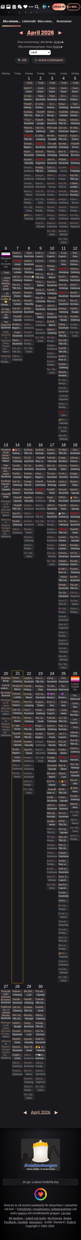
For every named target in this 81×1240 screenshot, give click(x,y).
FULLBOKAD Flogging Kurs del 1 (63, 300)
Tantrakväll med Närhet (29, 144)
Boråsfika (5, 678)
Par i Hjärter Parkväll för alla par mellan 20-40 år (40, 337)
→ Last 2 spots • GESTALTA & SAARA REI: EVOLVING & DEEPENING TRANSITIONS (75, 719)
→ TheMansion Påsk (29, 83)
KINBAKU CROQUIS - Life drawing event (52, 710)
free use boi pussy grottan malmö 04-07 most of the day (17, 348)
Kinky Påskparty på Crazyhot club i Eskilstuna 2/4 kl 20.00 (40, 215)
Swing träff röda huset (52, 215)
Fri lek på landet (63, 473)
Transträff (5, 494)
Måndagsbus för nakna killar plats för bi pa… (6, 507)
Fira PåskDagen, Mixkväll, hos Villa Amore (75, 215)
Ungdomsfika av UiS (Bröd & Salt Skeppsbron (29, 261)
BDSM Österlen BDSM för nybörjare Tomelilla (63, 789)
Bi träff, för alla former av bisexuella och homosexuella (63, 569)
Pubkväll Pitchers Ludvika (17, 269)
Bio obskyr (6, 693)
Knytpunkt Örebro (40, 702)
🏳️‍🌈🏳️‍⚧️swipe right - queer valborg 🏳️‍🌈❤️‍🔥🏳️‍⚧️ (40, 1055)
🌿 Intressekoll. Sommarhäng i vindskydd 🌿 (29, 96)
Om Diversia (55, 1218)
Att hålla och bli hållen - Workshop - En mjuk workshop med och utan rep (75, 128)
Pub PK (6, 685)
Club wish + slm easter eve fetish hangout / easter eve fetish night (63, 128)
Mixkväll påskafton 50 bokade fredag (63, 231)
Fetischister (24, 1209)
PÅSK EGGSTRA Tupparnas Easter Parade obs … (6, 340)
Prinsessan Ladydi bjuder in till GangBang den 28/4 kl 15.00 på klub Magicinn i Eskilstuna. (17, 1071)
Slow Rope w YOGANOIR (75, 740)
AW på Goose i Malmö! (52, 274)
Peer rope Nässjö (63, 316)
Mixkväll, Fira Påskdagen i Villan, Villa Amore (75, 223)
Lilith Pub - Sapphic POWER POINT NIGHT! (52, 505)
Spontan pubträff (63, 144)
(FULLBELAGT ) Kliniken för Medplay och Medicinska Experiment (63, 742)
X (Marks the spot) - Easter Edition (75, 183)
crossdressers (41, 1209)
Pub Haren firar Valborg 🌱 (40, 991)
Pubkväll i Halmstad (52, 458)
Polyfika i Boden (63, 749)
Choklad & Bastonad (52, 749)
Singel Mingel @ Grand (52, 497)
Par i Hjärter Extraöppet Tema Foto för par (75, 812)
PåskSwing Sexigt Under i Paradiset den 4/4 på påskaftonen (63, 215)
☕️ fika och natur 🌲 (63, 513)
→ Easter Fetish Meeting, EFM (40, 88)
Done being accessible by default (52, 282)
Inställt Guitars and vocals (52, 797)
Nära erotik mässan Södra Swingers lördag (63, 945)
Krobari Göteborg (40, 710)
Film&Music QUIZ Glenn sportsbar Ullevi (17, 521)
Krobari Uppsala (63, 797)
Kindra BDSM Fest (63, 136)
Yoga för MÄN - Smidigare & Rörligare (29, 749)
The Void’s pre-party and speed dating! (29, 465)
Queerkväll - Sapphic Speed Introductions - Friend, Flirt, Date (17, 1047)
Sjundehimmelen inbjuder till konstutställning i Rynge (52, 183)
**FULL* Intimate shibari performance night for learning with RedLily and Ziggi (40, 282)
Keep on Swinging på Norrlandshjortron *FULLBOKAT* (63, 937)
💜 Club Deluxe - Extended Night (52, 191)
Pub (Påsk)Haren (75, 175)
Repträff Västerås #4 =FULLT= (75, 772)
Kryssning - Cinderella (40, 261)
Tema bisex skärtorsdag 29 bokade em (40, 223)
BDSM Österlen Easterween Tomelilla (63, 821)
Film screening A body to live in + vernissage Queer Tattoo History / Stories (63, 813)
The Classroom (6, 323)
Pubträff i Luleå (63, 348)
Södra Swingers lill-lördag (29, 199)
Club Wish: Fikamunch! (17, 308)
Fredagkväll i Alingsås (52, 757)
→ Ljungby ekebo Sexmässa (63, 710)
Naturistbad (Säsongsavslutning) (75, 489)
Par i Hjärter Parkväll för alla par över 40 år (40, 199)
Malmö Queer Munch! (40, 314)
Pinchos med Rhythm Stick (29, 1031)
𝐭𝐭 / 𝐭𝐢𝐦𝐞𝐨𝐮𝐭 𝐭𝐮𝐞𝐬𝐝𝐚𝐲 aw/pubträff (17, 725)
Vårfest (63, 577)
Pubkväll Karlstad (40, 999)
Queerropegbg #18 (52, 726)
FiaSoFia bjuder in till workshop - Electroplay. (75, 308)
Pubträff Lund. (29, 136)
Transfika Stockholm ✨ (17, 465)
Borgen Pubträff (40, 306)
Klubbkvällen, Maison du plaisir (63, 364)
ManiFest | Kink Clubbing (63, 884)
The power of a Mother (52, 473)
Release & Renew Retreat (52, 266)
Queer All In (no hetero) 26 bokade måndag (52, 877)
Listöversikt (29, 21)
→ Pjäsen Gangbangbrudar (40, 96)
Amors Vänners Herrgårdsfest (63, 601)
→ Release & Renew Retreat (63, 261)
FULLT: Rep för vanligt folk (29, 710)
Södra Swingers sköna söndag (75, 608)
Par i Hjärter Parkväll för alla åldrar (29, 207)
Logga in (59, 6)
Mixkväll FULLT (63, 435)
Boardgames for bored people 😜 (75, 545)
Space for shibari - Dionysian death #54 (75, 285)
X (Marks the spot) (63, 545)
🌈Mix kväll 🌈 (29, 215)
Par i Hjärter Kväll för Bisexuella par (40, 521)
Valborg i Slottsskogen (40, 1015)
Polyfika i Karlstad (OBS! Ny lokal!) (17, 473)
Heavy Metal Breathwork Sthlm (40, 473)
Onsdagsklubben (29, 481)
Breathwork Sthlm (17, 324)
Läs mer (66, 1213)
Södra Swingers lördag (63, 404)
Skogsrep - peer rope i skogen (75, 481)
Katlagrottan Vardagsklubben (29, 167)
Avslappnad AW (40, 686)
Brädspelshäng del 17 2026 (63, 308)
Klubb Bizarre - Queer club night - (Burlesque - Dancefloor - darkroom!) (40, 1039)
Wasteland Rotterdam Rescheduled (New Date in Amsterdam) (63, 372)
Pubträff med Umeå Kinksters (40, 1007)
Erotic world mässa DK (40, 253)
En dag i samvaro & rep (6, 312)
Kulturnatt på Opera (63, 553)
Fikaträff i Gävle (63, 505)
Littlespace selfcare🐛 (75, 732)
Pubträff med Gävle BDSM (52, 489)
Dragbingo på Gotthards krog (17, 1055)
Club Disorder (40, 128)
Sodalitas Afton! (40, 144)
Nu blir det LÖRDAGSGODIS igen (63, 913)
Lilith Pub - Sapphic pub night (52, 159)
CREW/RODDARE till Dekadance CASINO (63, 497)
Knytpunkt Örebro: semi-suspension (75, 136)
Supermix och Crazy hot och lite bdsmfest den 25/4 (63, 961)
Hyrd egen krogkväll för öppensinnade (63, 829)
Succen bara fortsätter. (52, 361)
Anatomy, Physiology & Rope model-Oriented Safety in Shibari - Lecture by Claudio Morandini (52, 450)
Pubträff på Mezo (40, 489)
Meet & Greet (63, 765)
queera (22, 1213)
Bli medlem (73, 6)
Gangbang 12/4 (75, 324)
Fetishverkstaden (75, 120)
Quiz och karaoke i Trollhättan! (75, 167)
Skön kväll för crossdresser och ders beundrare (29, 1071)
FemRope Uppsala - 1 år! (6, 484)
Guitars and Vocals (52, 314)
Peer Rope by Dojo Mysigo (40, 298)
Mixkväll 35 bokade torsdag (63, 656)
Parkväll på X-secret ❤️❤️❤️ (63, 648)
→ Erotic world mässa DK (52, 253)
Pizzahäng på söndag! (75, 159)
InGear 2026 (52, 678)
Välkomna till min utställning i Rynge (75, 199)
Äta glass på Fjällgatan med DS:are (75, 561)
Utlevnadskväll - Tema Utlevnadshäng (29, 718)
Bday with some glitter (63, 837)
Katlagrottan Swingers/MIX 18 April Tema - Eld (63, 561)
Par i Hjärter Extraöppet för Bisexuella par (75, 332)
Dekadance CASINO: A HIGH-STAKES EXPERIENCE (63, 585)
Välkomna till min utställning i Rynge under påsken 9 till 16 (52, 112)
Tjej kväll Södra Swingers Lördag (63, 929)
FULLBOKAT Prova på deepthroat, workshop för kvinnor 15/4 (29, 458)
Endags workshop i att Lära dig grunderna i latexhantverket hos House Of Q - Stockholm (63, 458)
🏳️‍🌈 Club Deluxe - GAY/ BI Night (63, 380)
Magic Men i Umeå (29, 1047)
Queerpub (52, 765)
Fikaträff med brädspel (63, 269)
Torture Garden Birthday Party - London (63, 900)
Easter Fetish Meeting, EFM (29, 88)
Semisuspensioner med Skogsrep (63, 465)
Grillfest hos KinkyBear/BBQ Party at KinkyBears (63, 805)
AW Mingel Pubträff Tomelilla (52, 136)
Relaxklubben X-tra (29, 1079)
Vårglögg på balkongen (63, 120)
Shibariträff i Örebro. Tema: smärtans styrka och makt (17, 292)
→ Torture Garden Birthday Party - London (75, 727)
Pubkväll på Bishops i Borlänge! (52, 481)
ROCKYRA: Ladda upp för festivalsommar (63, 277)
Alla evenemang (11, 23)
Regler (68, 1218)
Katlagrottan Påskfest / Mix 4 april (63, 199)
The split (52, 144)
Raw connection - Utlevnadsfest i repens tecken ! (63, 845)
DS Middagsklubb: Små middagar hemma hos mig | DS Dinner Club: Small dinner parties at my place (63, 450)
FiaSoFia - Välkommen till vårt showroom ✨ (17, 1023)
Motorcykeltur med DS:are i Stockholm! (75, 521)
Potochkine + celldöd (29, 489)
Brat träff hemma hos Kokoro (63, 340)
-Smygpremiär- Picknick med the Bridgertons (75, 756)
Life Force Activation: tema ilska (75, 553)
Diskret (71, 1222)
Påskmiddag (29, 128)
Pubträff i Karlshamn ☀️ (40, 481)
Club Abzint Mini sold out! (75, 191)
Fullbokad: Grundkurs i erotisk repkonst (75, 277)
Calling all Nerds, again (63, 324)
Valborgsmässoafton (40, 1063)
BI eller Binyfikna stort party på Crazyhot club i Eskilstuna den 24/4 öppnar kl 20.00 (52, 869)
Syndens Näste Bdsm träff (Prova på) (63, 861)
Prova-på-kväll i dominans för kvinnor (6, 995)
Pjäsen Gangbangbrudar (29, 151)
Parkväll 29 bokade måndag (63, 969)
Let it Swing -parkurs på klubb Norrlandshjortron (63, 718)
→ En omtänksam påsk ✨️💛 (52, 104)
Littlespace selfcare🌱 (75, 261)
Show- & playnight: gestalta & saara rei (63, 877)
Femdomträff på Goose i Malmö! (6, 454)
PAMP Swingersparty (52, 175)
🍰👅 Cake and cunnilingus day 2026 (17, 450)
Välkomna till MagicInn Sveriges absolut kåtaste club (29, 175)
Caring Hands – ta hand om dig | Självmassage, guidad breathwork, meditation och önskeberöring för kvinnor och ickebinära (29, 1023)
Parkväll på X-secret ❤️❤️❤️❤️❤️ (63, 223)
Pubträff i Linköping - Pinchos (52, 290)
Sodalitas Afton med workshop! (40, 465)
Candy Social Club (40, 290)
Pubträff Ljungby (40, 120)
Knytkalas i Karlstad (29, 112)
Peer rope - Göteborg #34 (75, 764)
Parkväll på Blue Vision (29, 183)
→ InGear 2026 (63, 678)
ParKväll (64, 396)
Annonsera (35, 1222)
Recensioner (64, 21)
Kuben (17, 332)
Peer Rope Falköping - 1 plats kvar (63, 521)
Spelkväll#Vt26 (40, 450)
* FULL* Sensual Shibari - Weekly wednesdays (29, 120)
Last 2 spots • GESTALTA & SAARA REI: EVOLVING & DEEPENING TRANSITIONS (63, 734)
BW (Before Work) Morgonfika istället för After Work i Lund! (29, 991)
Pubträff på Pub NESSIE (29, 104)
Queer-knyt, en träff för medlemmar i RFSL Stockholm (63, 292)
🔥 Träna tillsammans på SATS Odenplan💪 (75, 497)
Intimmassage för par (75, 505)
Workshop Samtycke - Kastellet (40, 266)
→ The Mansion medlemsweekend (63, 686)
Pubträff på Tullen (29, 269)
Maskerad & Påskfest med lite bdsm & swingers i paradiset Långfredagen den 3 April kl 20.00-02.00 (52, 223)
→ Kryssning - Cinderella (52, 261)
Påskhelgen (40, 207)
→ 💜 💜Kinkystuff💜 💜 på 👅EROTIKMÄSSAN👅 (63, 694)
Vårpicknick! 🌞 (63, 773)
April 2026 (40, 32)
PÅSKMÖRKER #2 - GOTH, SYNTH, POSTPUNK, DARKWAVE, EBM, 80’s (63, 159)
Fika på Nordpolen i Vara (75, 780)
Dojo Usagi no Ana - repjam (6, 469)
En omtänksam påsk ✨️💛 (40, 104)
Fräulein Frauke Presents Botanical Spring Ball (63, 892)
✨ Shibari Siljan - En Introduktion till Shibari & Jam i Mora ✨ (75, 788)
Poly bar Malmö (17, 717)
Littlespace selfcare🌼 (75, 112)
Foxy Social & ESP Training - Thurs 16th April (40, 513)
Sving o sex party (63, 412)
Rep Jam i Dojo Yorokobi (75, 300)
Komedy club (29, 694)
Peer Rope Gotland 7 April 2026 (17, 300)
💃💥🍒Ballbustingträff (63, 781)
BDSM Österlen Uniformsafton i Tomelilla (63, 332)
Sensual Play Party (40, 151)
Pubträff (17, 261)
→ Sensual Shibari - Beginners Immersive (75, 450)
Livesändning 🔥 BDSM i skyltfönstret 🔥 (63, 537)
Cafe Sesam (17, 277)
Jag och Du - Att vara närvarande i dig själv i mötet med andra (17, 513)
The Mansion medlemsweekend (52, 686)
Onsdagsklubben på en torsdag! (40, 167)
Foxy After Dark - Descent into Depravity (63, 183)
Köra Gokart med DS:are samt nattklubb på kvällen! (63, 285)
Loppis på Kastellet (63, 481)
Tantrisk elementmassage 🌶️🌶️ (52, 734)
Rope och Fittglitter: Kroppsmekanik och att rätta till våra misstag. (63, 726)
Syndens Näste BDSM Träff (63, 356)
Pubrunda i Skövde (52, 742)
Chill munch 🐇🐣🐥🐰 (75, 151)
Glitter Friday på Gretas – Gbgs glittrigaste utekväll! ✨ (52, 329)
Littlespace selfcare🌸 (75, 458)
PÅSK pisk (52, 128)
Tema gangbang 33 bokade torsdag (52, 553)
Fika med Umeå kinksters (17, 285)
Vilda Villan (63, 624)
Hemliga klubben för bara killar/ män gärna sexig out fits (17, 773)
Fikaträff (40, 112)
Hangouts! (17, 686)
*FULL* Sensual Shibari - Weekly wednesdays (29, 285)
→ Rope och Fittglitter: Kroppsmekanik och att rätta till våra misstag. (75, 711)
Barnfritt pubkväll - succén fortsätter (75, 577)
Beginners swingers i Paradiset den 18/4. (63, 640)
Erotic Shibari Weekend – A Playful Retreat (52, 702)
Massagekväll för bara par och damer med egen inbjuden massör (29, 529)
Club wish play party (40, 694)
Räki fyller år (52, 813)
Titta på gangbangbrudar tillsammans (52, 120)
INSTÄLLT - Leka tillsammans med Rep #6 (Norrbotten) (63, 757)
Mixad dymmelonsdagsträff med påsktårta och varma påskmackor (29, 191)
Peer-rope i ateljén (40, 274)
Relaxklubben (29, 537)
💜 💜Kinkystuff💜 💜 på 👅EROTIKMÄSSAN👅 (52, 694)
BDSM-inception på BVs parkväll (29, 308)
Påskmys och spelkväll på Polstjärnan (52, 151)
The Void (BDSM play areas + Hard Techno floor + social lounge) (63, 593)
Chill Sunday (75, 593)
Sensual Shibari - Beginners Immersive (63, 489)
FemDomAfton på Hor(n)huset (17, 702)
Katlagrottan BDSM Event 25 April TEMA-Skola (63, 853)
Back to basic (63, 151)
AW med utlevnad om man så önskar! (52, 773)
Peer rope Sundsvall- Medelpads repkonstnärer (17, 1015)
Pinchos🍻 (29, 277)
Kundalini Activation (40, 734)
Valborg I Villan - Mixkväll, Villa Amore (40, 1079)
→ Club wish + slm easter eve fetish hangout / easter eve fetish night (75, 104)
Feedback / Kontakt (16, 1222)
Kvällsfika (63, 112)
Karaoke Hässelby (29, 159)
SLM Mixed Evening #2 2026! (52, 321)
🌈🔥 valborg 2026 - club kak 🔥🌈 (40, 1047)
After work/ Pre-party (52, 465)
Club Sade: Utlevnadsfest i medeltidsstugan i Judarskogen (40, 1031)
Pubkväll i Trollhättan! (52, 718)
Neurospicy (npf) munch (29, 1015)
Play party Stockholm (75, 585)
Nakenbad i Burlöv (75, 804)
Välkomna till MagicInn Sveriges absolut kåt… (6, 527)
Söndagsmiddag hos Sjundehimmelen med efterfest (75, 601)
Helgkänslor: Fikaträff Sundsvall (63, 529)
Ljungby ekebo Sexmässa (52, 821)
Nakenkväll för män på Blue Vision (40, 183)
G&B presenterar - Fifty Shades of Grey (63, 869)
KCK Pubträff (52, 781)
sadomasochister (61, 1209)
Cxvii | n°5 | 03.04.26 (52, 167)
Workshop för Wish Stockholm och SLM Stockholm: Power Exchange (75, 292)
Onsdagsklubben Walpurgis (40, 1023)
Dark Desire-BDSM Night (40, 159)
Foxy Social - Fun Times (40, 191)
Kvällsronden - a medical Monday (6, 1011)
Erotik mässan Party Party (52, 861)
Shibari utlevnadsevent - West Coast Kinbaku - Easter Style (63, 104)
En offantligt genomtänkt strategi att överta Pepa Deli (40, 136)
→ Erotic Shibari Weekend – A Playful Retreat (63, 702)
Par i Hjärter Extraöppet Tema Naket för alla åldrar (75, 828)
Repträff (52, 298)
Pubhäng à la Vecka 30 (52, 513)
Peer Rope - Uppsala (75, 537)
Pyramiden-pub (17, 489)
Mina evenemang (47, 21)
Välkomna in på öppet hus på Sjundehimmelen (75, 820)
